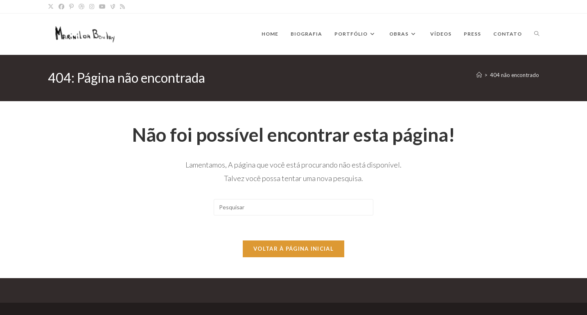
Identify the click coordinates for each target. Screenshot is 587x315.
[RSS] (122, 6)
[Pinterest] (71, 6)
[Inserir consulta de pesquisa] (293, 207)
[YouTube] (102, 6)
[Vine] (112, 6)
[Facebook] (61, 6)
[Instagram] (92, 6)
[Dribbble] (81, 6)
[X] (52, 6)
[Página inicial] (479, 75)
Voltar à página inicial (293, 248)
